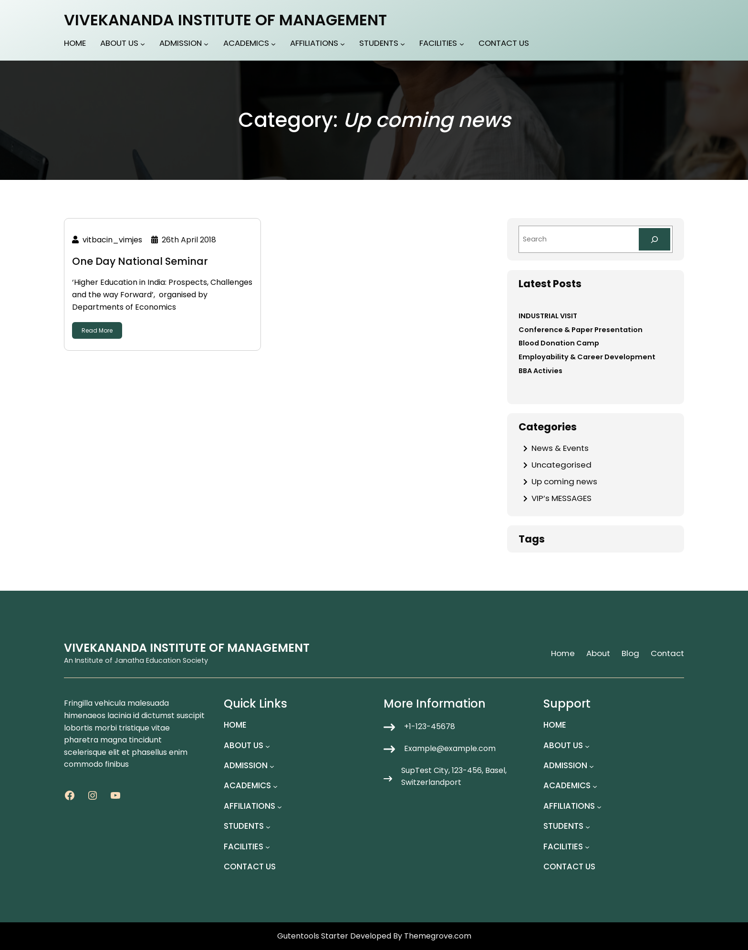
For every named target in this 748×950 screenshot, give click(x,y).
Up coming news (564, 481)
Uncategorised (561, 464)
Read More (97, 330)
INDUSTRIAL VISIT (548, 316)
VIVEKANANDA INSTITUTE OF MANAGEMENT (225, 20)
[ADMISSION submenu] (206, 44)
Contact (667, 653)
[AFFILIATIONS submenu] (342, 44)
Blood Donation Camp (559, 343)
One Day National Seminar (140, 261)
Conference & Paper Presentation (581, 329)
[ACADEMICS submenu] (273, 44)
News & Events (560, 448)
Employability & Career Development (587, 357)
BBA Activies (540, 371)
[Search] (654, 239)
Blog (630, 653)
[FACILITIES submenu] (461, 44)
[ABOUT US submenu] (142, 44)
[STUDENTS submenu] (402, 44)
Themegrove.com (437, 935)
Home (563, 653)
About (598, 653)
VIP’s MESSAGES (561, 498)
